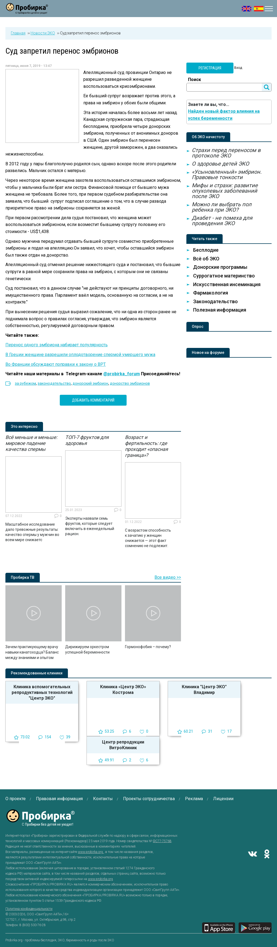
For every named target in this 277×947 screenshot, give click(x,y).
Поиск (194, 79)
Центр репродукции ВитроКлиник (123, 744)
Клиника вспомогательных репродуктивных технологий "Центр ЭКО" (42, 692)
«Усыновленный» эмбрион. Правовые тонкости (227, 174)
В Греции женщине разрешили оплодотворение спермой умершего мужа (80, 354)
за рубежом (25, 383)
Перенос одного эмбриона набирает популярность (56, 344)
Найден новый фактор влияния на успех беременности (224, 115)
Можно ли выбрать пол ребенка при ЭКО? (222, 207)
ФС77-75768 (162, 841)
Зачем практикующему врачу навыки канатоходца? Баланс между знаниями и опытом (32, 652)
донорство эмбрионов (130, 383)
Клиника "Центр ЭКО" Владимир (204, 689)
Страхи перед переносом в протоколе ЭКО (226, 152)
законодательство (54, 383)
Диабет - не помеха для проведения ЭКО (222, 220)
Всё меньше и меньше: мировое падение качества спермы (31, 443)
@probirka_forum (121, 373)
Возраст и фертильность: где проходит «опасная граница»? (146, 446)
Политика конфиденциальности (28, 909)
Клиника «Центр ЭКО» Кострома (123, 689)
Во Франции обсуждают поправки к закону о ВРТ (55, 364)
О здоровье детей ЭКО (220, 163)
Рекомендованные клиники (36, 673)
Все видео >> (167, 577)
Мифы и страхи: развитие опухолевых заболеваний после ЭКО (225, 191)
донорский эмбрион (90, 383)
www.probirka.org (91, 852)
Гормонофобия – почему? (148, 647)
